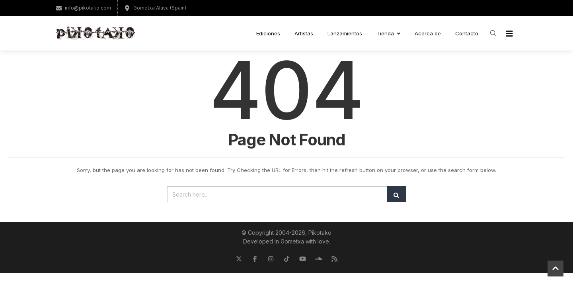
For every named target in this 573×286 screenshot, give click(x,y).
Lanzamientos (344, 33)
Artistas (303, 33)
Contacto (466, 33)
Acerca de (428, 33)
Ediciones (268, 33)
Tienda (388, 33)
